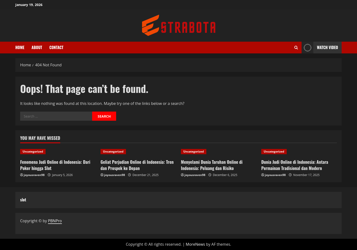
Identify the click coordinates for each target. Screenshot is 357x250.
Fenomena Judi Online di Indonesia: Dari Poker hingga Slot (55, 165)
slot (23, 200)
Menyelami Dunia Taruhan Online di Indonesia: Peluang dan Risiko (212, 165)
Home (19, 47)
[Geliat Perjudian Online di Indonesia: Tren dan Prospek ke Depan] (138, 151)
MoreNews (195, 244)
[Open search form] (296, 47)
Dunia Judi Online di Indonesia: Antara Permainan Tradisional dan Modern (294, 165)
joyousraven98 (34, 175)
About (37, 47)
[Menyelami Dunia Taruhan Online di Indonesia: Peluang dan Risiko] (218, 151)
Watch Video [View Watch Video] (320, 47)
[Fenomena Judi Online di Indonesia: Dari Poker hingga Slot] (58, 151)
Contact (56, 47)
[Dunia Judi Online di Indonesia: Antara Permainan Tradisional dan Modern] (299, 151)
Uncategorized (33, 151)
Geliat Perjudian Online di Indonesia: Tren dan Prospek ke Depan (137, 165)
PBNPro (55, 220)
